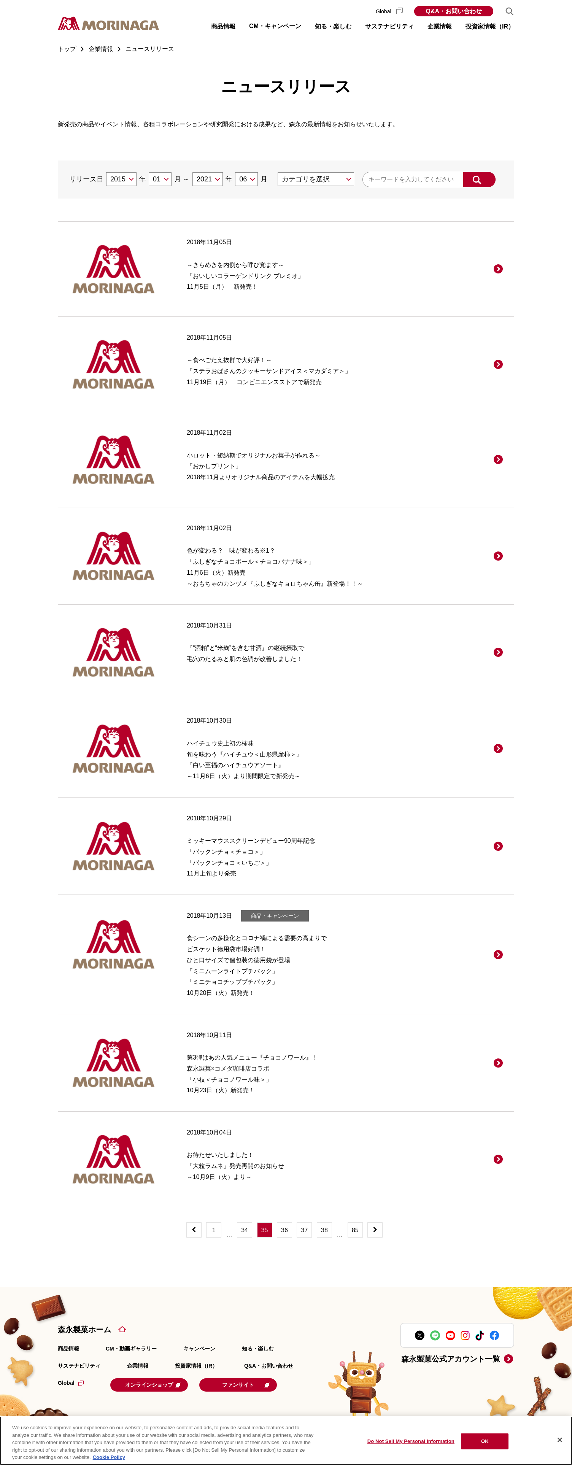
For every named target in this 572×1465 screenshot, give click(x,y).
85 (355, 1230)
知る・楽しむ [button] (333, 26)
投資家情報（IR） (196, 1366)
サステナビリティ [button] (389, 26)
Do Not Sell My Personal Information (410, 1441)
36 (284, 1230)
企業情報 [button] (439, 26)
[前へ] (194, 1230)
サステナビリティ (79, 1366)
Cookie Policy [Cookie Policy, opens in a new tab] (109, 1457)
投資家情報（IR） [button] (490, 26)
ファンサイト (256, 1384)
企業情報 (137, 1366)
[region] (286, 1440)
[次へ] (375, 1230)
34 (244, 1230)
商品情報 (68, 1349)
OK (485, 1441)
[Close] (559, 1440)
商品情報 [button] (223, 26)
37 (304, 1230)
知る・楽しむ (258, 1349)
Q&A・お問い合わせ (454, 11)
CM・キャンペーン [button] (275, 26)
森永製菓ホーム (84, 1329)
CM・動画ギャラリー (131, 1349)
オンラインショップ (157, 1384)
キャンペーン (199, 1349)
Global (389, 11)
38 (324, 1230)
